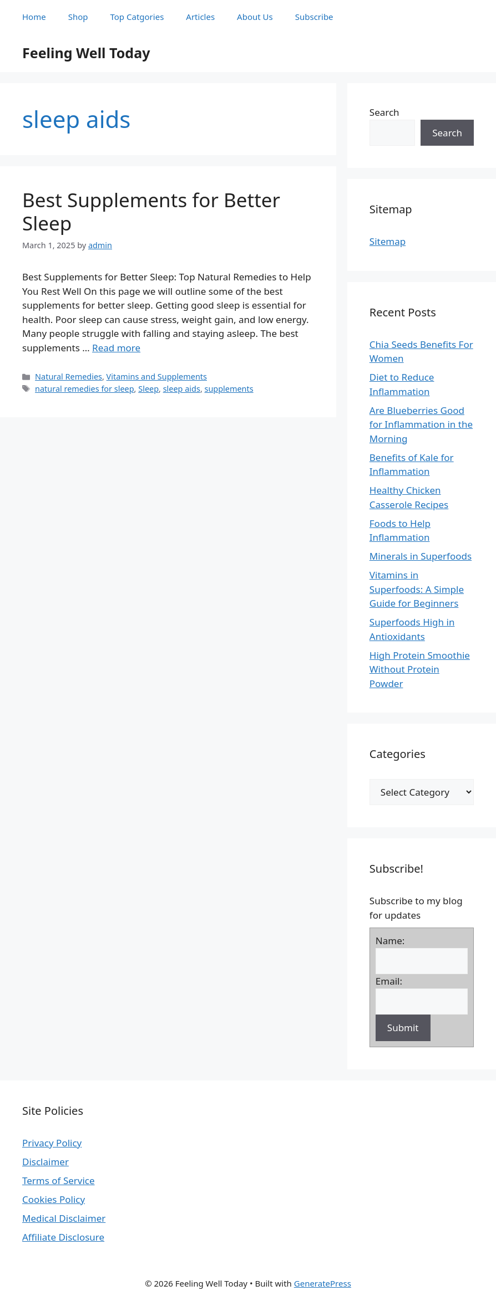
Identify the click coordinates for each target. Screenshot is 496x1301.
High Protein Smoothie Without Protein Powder (420, 669)
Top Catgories (137, 16)
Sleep (148, 388)
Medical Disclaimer (63, 1218)
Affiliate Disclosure (63, 1237)
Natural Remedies (68, 376)
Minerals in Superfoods (421, 556)
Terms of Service (58, 1180)
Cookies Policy (53, 1199)
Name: (390, 940)
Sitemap (388, 241)
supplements (229, 388)
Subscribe (314, 16)
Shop (78, 16)
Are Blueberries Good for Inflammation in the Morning (421, 424)
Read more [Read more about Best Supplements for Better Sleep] (116, 347)
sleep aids (181, 388)
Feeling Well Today (86, 52)
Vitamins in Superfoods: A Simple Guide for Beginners (417, 588)
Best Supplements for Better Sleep (151, 211)
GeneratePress (322, 1283)
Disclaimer (45, 1161)
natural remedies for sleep (84, 388)
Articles (200, 16)
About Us (255, 16)
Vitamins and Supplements (157, 376)
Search (384, 112)
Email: (389, 981)
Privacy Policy (52, 1142)
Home (34, 16)
